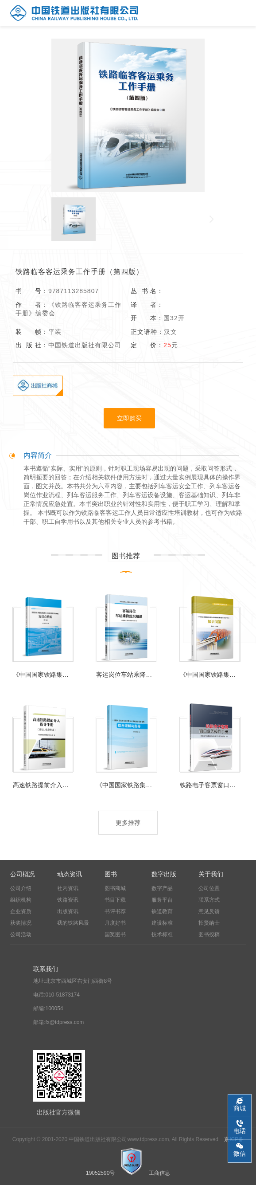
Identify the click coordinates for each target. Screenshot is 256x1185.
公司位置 (209, 888)
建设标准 (162, 923)
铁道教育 (162, 911)
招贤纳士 (209, 923)
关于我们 (210, 874)
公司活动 (20, 934)
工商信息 (159, 1173)
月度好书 (115, 923)
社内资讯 (67, 888)
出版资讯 (67, 911)
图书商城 (115, 888)
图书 (111, 874)
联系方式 (209, 900)
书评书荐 (115, 911)
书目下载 (115, 900)
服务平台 (162, 900)
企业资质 (20, 911)
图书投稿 (209, 934)
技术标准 (162, 934)
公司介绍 (20, 888)
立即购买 (129, 418)
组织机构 (20, 900)
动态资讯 (69, 874)
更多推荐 (128, 822)
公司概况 (22, 874)
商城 (239, 1108)
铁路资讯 (67, 900)
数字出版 (163, 874)
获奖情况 (20, 923)
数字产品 (162, 888)
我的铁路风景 (73, 923)
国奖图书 (115, 934)
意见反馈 (209, 911)
